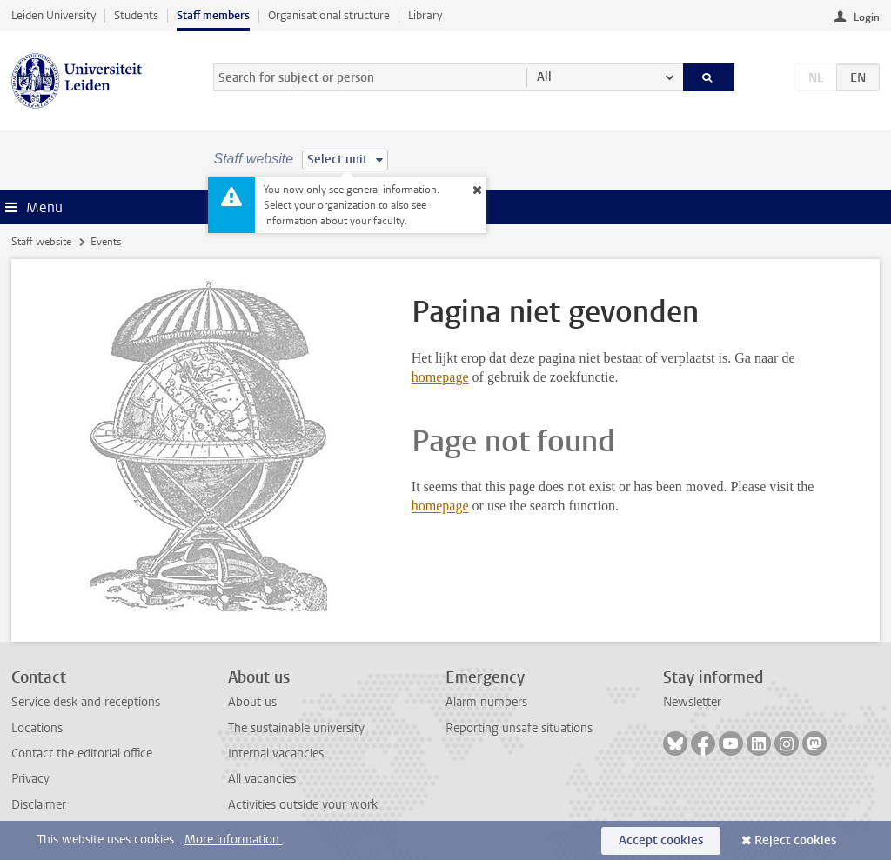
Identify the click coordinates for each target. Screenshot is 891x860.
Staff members (213, 15)
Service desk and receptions (85, 702)
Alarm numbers (486, 702)
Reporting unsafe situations (519, 728)
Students (136, 15)
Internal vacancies (276, 753)
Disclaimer (38, 805)
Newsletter (692, 702)
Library (425, 15)
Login (867, 17)
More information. (233, 839)
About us (252, 702)
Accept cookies (661, 840)
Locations (37, 728)
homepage (440, 377)
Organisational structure (329, 15)
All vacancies (262, 778)
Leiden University (53, 15)
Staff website (41, 242)
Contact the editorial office (81, 753)
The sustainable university (296, 728)
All (544, 77)
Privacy (30, 778)
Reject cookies (795, 840)
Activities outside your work (303, 805)
